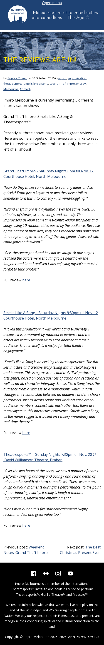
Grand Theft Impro (62, 84)
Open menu (52, 2)
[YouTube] (70, 573)
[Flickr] (46, 573)
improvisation (77, 78)
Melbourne (11, 89)
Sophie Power (17, 78)
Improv (81, 84)
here (26, 280)
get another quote (88, 18)
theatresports (12, 84)
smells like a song (36, 84)
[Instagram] (58, 573)
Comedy (25, 89)
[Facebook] (33, 573)
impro (62, 78)
